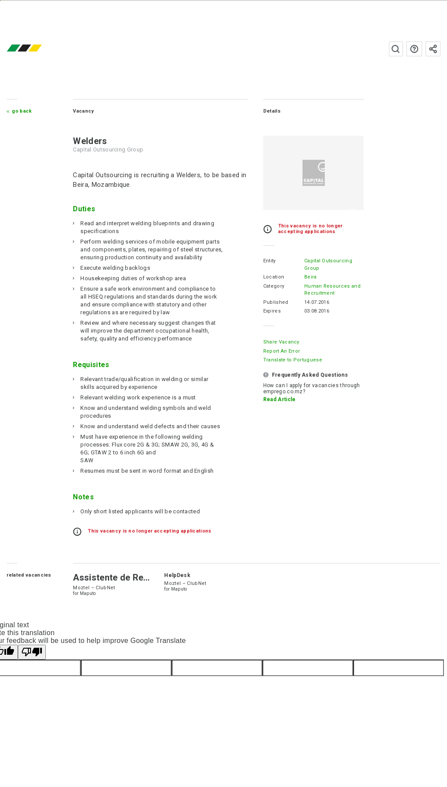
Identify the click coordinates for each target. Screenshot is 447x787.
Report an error (281, 351)
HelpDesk (177, 575)
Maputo (88, 593)
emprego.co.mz (37, 48)
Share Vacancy (281, 342)
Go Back (21, 111)
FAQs (414, 48)
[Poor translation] (32, 652)
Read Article (279, 399)
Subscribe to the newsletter (433, 48)
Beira (310, 277)
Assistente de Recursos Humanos (143, 577)
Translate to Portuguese (292, 360)
